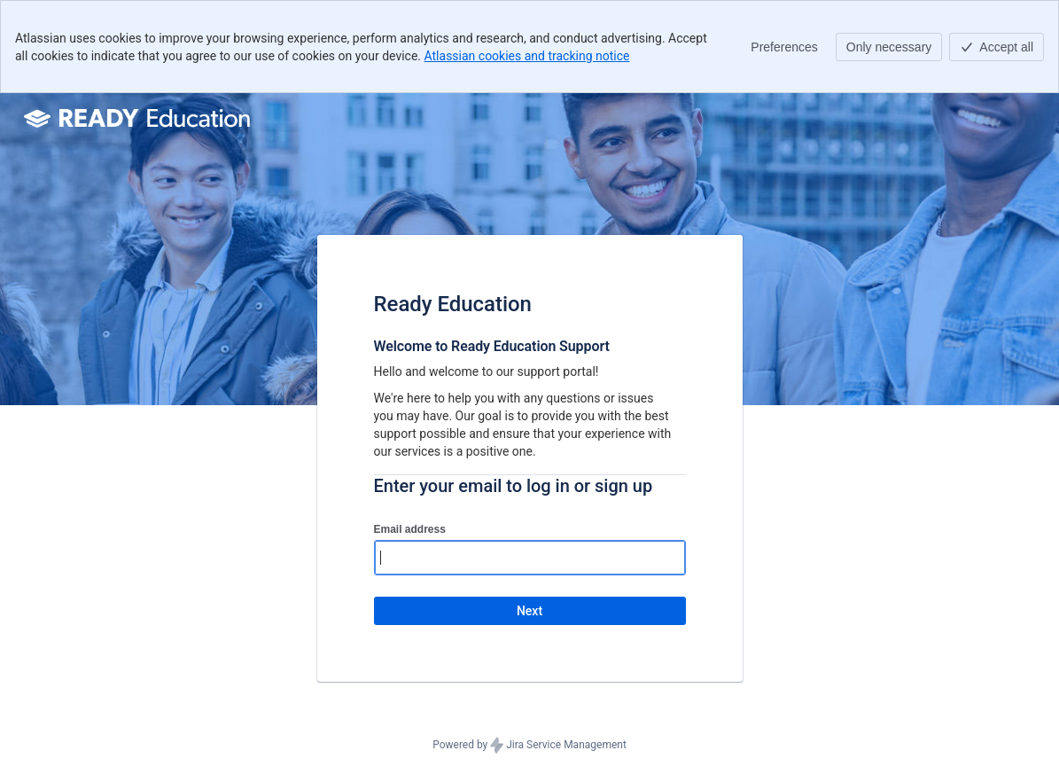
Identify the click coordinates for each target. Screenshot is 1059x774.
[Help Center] (139, 118)
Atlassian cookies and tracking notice (527, 56)
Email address (410, 529)
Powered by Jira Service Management (529, 745)
